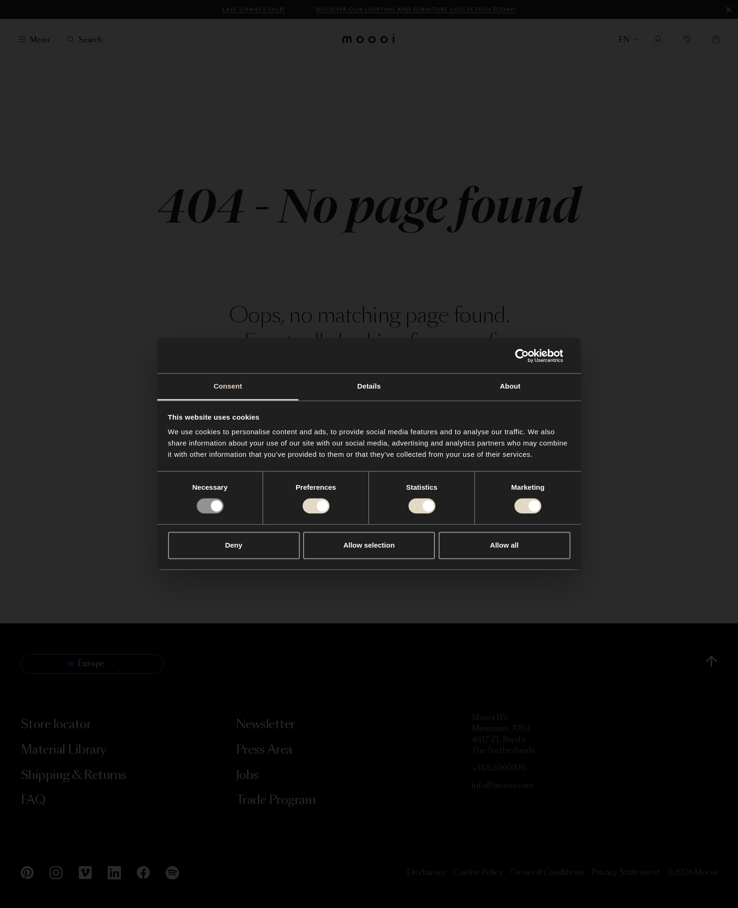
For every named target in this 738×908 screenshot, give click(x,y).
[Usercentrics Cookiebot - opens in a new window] (529, 356)
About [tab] (510, 386)
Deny (233, 545)
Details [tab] (369, 386)
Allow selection (368, 545)
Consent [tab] (228, 386)
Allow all (504, 545)
